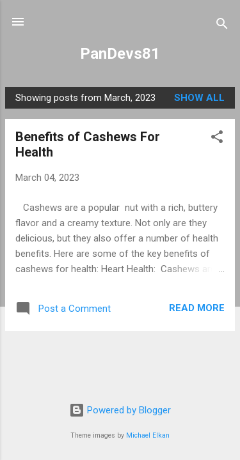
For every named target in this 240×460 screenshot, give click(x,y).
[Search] (222, 25)
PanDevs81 (120, 54)
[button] (217, 139)
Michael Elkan (148, 435)
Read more (197, 308)
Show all (199, 97)
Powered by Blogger (120, 410)
